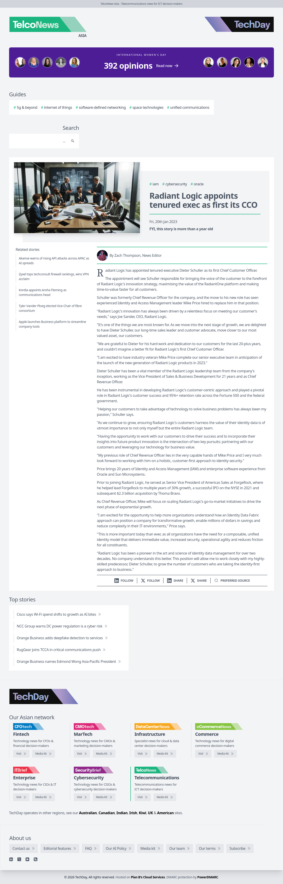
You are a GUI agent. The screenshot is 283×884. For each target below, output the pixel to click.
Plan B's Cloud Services (148, 877)
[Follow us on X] (150, 580)
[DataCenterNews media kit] (164, 754)
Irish (133, 812)
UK (150, 812)
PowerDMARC (207, 877)
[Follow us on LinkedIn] (124, 580)
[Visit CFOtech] (21, 754)
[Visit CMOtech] (82, 754)
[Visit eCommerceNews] (203, 754)
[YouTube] (27, 859)
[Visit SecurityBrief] (82, 797)
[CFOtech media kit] (43, 754)
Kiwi (142, 812)
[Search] (39, 141)
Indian (121, 812)
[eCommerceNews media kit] (225, 754)
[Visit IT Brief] (21, 797)
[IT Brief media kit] (43, 797)
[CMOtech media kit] (104, 754)
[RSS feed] (35, 859)
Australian (88, 812)
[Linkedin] (11, 859)
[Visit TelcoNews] (142, 797)
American (165, 812)
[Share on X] (198, 580)
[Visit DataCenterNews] (142, 754)
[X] (19, 859)
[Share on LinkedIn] (175, 580)
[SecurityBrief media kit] (104, 797)
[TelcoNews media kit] (164, 797)
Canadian (106, 812)
